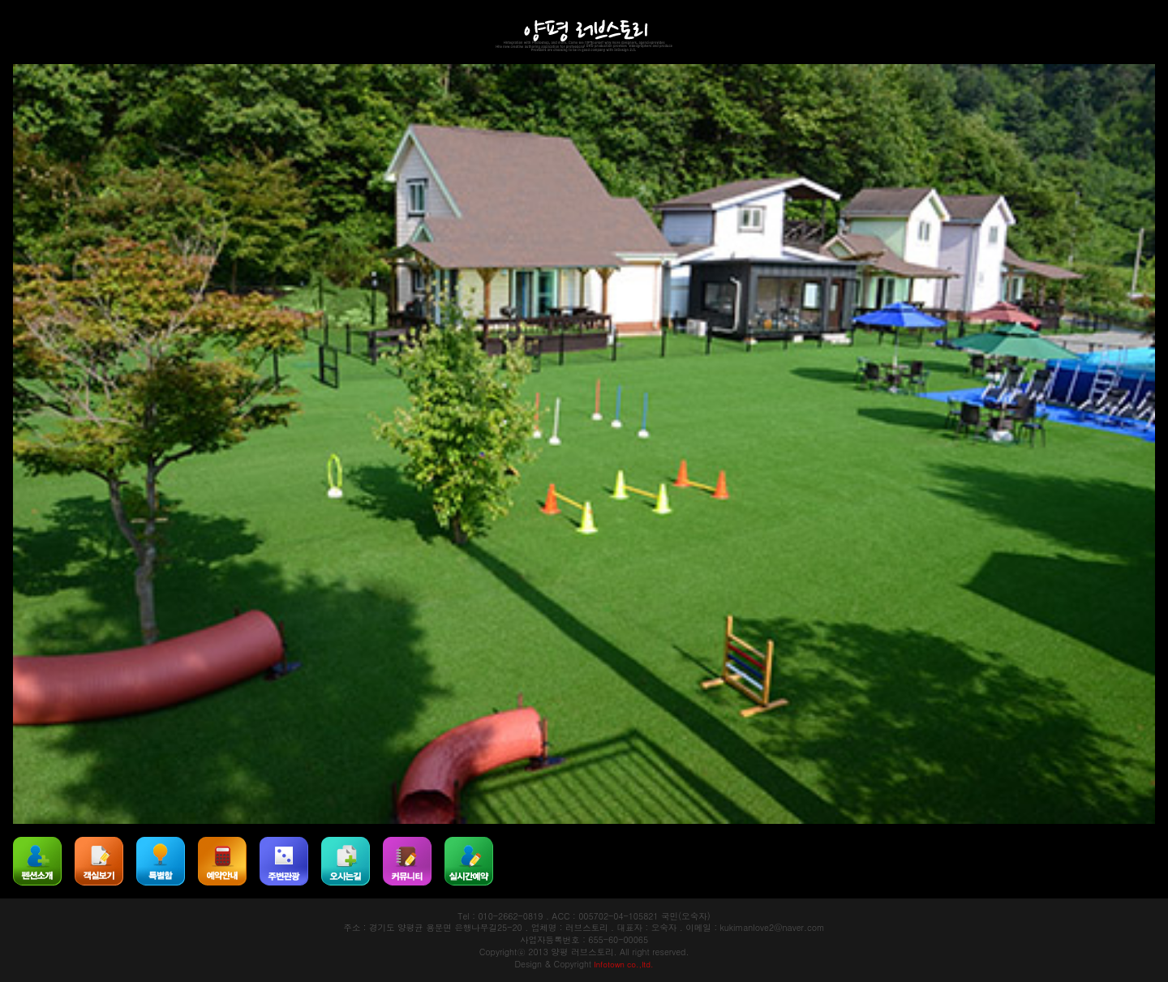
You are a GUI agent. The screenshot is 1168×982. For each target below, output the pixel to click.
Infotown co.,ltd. (622, 964)
